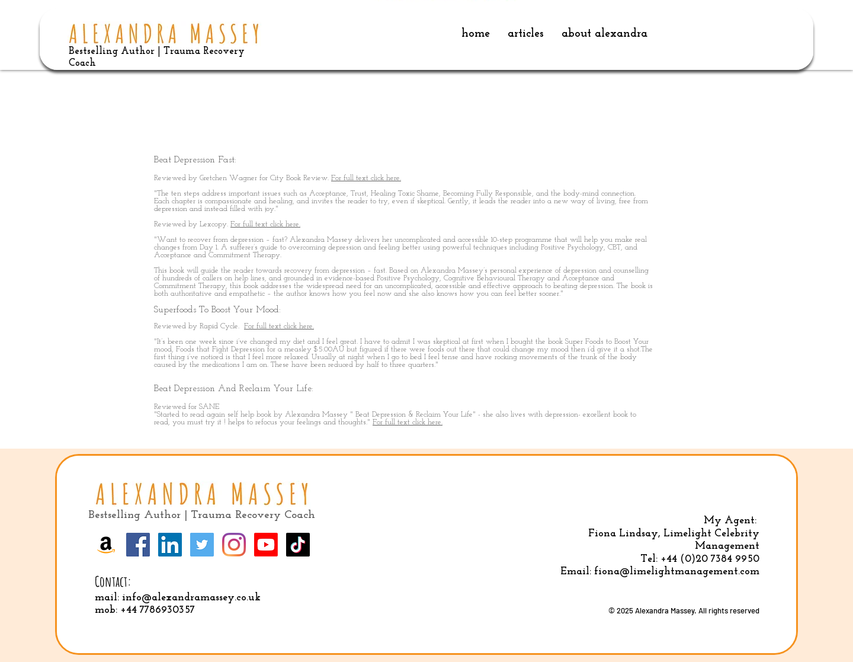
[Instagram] (234, 545)
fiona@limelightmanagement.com (676, 571)
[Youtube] (266, 545)
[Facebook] (138, 545)
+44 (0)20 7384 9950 (709, 559)
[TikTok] (298, 545)
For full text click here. (366, 178)
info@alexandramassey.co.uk (191, 597)
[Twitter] (202, 545)
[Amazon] (106, 545)
